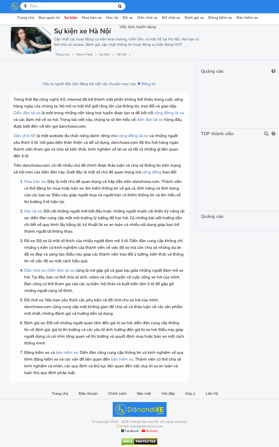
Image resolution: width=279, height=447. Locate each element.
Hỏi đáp (168, 393)
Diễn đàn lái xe (26, 113)
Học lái (112, 17)
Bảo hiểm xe (247, 17)
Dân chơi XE (24, 135)
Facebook (130, 431)
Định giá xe (194, 17)
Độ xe (128, 17)
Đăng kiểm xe (220, 17)
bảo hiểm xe (67, 352)
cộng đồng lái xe (169, 113)
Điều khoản (88, 393)
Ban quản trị (49, 17)
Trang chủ (25, 17)
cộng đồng (151, 172)
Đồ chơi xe (171, 17)
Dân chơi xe (147, 17)
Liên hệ (212, 393)
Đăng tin (146, 83)
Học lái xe (33, 211)
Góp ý (190, 393)
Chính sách (117, 393)
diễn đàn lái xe (150, 119)
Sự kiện (70, 17)
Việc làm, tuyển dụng (137, 26)
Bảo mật (144, 393)
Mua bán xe (92, 17)
